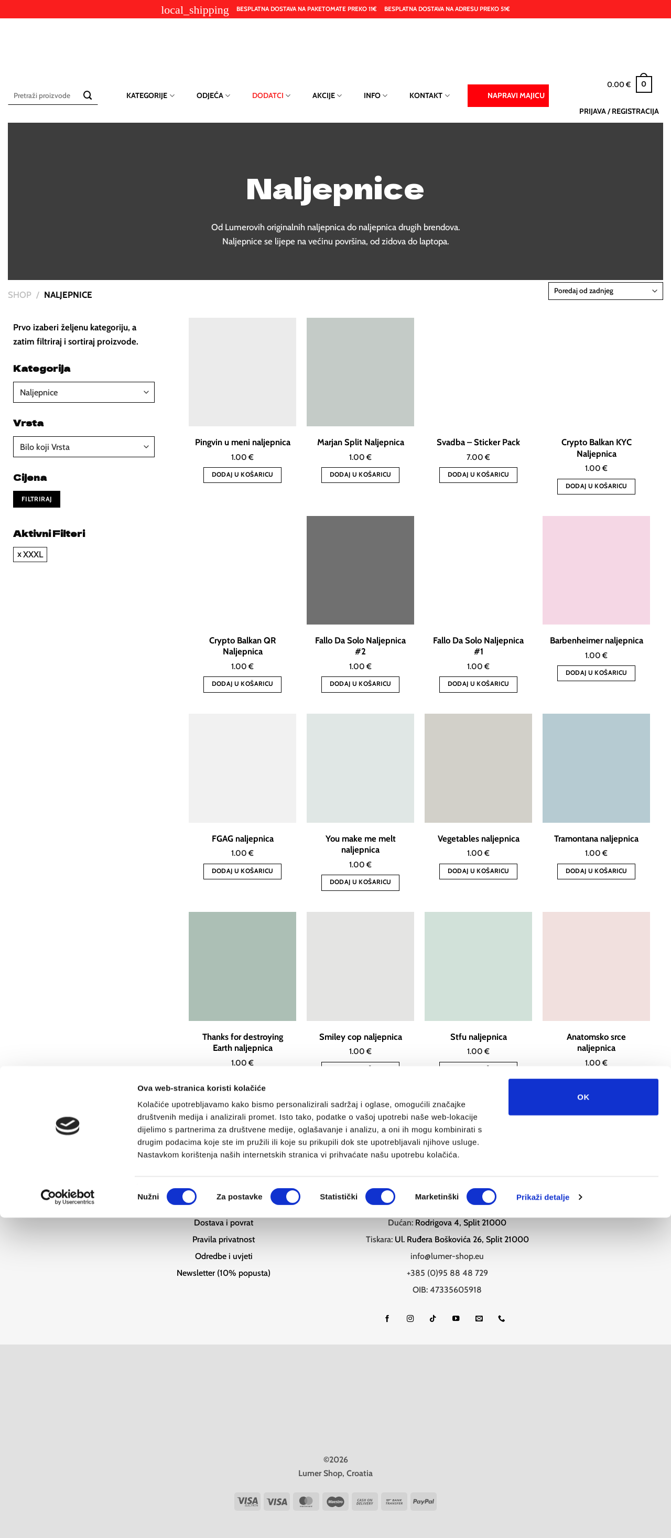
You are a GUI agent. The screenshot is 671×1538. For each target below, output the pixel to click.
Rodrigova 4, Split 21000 (460, 1221)
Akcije (327, 96)
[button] (629, 84)
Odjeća (213, 96)
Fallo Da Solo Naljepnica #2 (360, 646)
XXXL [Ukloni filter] (33, 554)
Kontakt (429, 96)
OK (583, 1417)
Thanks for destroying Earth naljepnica (242, 1042)
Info (375, 96)
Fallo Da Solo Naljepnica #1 (478, 646)
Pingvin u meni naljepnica (242, 442)
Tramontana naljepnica (596, 838)
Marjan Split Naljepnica (360, 442)
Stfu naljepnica (478, 1036)
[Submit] (88, 96)
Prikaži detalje (543, 1517)
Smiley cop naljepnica (360, 1036)
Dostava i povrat (223, 1221)
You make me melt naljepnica (361, 844)
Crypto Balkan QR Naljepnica (242, 646)
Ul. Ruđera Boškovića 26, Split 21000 (462, 1238)
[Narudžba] (605, 291)
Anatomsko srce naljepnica (596, 1042)
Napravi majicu (508, 95)
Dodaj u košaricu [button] (243, 474)
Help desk (223, 1204)
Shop (19, 294)
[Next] (462, 1122)
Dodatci (271, 96)
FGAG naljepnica (243, 838)
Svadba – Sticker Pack (478, 442)
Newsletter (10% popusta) (223, 1271)
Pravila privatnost (223, 1238)
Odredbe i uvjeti (224, 1255)
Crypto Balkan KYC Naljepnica (596, 448)
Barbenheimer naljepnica (596, 640)
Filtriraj (36, 499)
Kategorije (150, 96)
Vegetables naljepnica (479, 838)
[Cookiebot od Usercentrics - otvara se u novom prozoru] (68, 1517)
